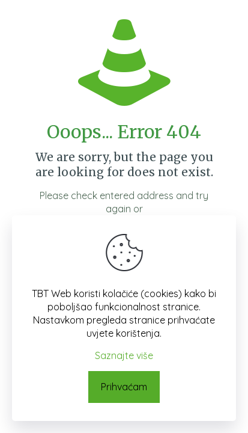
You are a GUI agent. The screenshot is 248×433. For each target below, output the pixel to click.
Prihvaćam (124, 387)
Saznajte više (124, 355)
